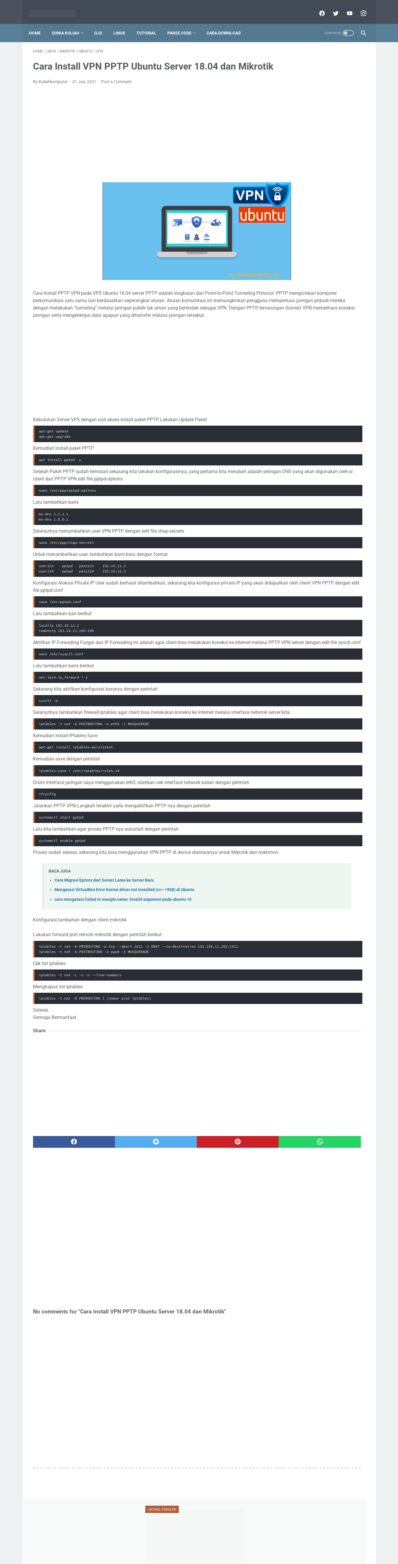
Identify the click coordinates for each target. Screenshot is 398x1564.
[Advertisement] (144, 143)
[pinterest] (172, 1188)
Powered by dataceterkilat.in (207, 1555)
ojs (318, 298)
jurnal (345, 275)
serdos (289, 320)
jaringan (317, 275)
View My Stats (292, 792)
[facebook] (317, 7)
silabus (316, 320)
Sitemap (255, 1545)
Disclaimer (192, 1545)
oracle (342, 298)
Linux (123, 23)
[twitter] (331, 7)
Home (39, 23)
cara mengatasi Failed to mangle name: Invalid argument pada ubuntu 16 (123, 945)
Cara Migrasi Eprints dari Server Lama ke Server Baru (104, 926)
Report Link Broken (225, 1545)
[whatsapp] (228, 1188)
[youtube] (345, 7)
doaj (315, 264)
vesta (318, 343)
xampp (344, 343)
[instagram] (359, 7)
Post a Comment (116, 91)
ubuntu (323, 332)
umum (290, 343)
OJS (102, 23)
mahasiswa (320, 287)
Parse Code (183, 23)
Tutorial (150, 23)
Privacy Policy (164, 1545)
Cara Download (228, 23)
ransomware (295, 309)
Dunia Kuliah (69, 23)
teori (342, 320)
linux (289, 287)
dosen (340, 264)
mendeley (292, 298)
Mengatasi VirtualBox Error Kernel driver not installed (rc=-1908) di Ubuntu (124, 936)
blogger (290, 264)
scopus (327, 309)
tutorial (292, 332)
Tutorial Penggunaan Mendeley (314, 140)
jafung (289, 275)
